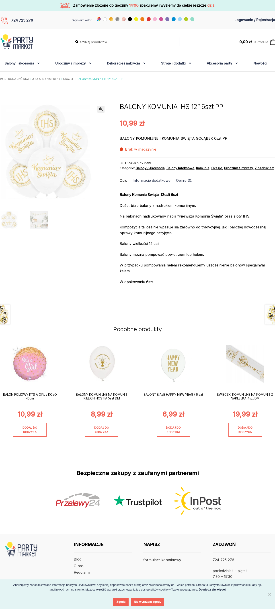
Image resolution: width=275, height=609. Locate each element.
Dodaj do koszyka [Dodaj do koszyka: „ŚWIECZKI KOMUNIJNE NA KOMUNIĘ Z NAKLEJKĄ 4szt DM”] (245, 430)
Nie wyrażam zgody (147, 601)
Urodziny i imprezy (70, 63)
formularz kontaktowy (162, 560)
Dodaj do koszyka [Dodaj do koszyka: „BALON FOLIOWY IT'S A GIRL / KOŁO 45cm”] (30, 430)
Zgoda (120, 601)
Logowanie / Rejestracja (254, 20)
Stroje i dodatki (173, 63)
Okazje (68, 79)
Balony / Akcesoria (150, 168)
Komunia (202, 168)
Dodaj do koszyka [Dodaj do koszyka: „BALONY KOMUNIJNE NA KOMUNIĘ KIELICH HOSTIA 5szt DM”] (101, 430)
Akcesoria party (219, 63)
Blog (77, 559)
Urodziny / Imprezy (46, 79)
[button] (101, 109)
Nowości (260, 63)
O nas (79, 566)
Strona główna (16, 79)
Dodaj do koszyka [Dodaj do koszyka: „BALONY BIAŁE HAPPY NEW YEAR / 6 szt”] (173, 430)
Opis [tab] (123, 180)
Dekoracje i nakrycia (123, 63)
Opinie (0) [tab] (184, 180)
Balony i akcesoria (19, 63)
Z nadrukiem (264, 168)
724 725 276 (22, 20)
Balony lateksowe (180, 168)
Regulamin (82, 572)
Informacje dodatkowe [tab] (151, 180)
